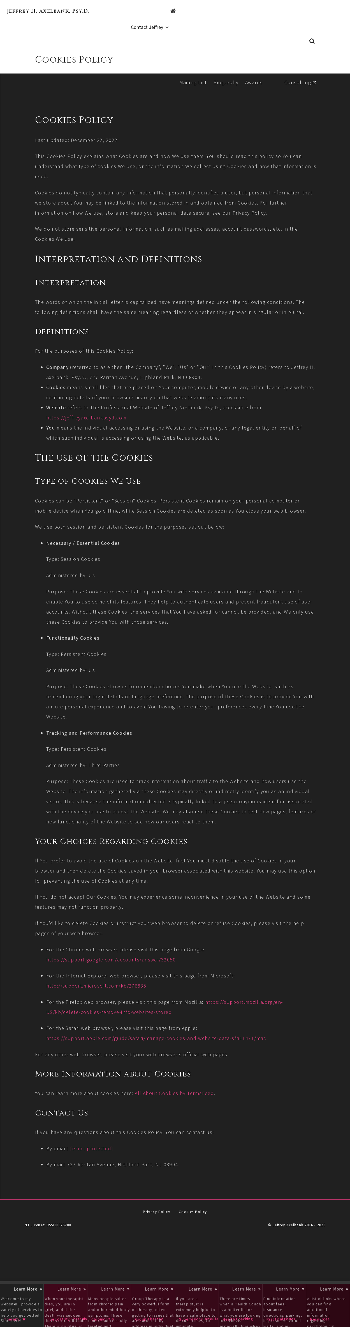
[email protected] (125, 1186)
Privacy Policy (156, 1249)
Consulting (296, 69)
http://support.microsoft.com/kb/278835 (130, 1023)
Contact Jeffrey (321, 11)
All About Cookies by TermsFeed (207, 1131)
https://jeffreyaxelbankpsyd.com (120, 424)
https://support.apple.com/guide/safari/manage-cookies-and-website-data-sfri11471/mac (190, 1076)
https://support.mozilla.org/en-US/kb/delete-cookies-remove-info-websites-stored (181, 1049)
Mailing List (191, 69)
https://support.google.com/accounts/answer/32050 (144, 997)
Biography (224, 69)
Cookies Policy (193, 1249)
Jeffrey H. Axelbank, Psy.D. (48, 11)
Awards (252, 69)
